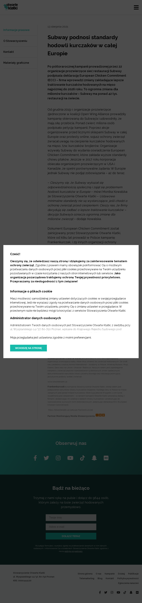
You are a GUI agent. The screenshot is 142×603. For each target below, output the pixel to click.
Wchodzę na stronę (28, 348)
